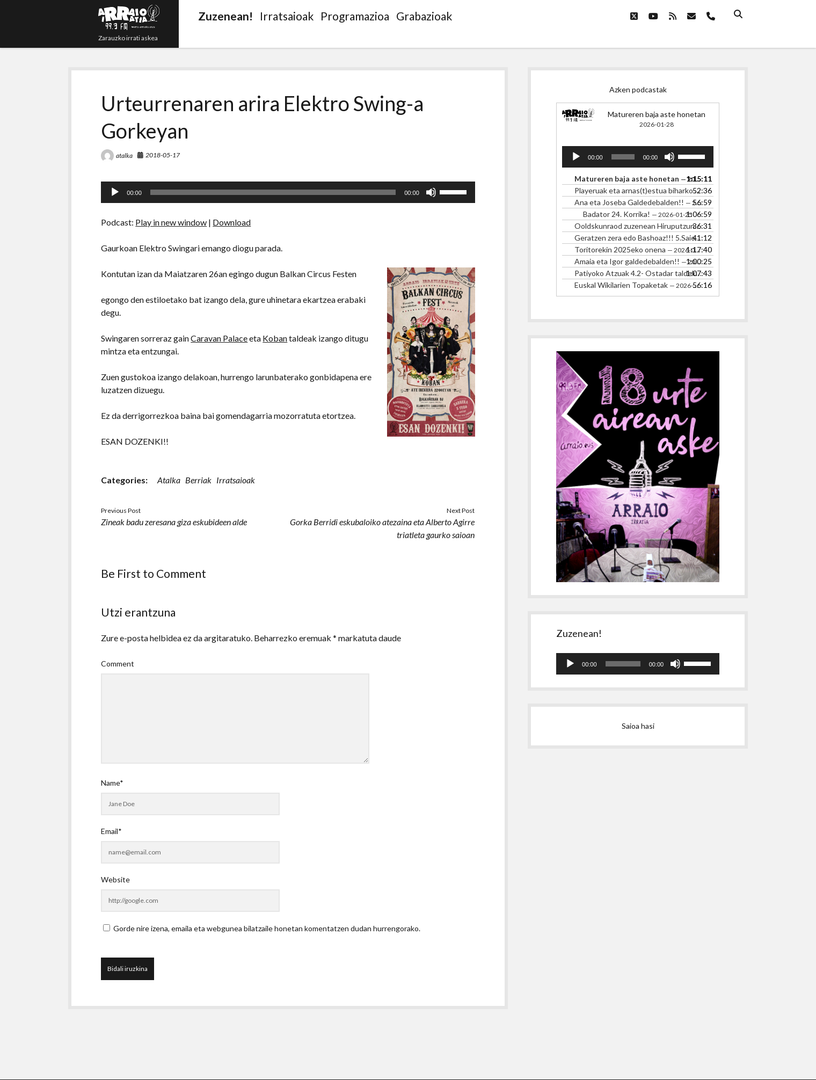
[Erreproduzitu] (115, 192)
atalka (124, 155)
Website (115, 879)
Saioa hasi (638, 725)
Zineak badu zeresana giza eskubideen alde (174, 522)
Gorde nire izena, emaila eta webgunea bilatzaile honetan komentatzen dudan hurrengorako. (266, 928)
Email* (111, 831)
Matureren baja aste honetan (656, 114)
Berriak (198, 480)
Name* (112, 782)
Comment (117, 663)
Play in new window (171, 222)
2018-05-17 (162, 155)
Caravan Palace (219, 338)
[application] (288, 192)
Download (232, 222)
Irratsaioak (235, 480)
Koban (275, 338)
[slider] (273, 192)
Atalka (168, 480)
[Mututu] (431, 192)
